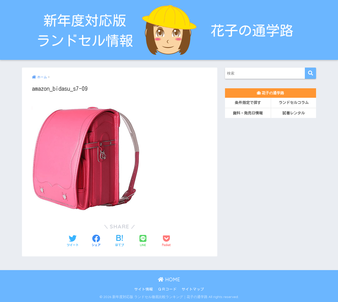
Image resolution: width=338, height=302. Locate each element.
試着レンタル (293, 113)
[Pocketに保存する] (166, 240)
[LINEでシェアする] (142, 241)
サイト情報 (143, 289)
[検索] (310, 73)
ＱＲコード (167, 289)
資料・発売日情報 (248, 113)
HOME (169, 279)
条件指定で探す (248, 102)
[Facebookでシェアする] (96, 240)
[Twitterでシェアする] (73, 240)
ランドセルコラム (294, 102)
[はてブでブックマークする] (119, 240)
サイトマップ (193, 289)
